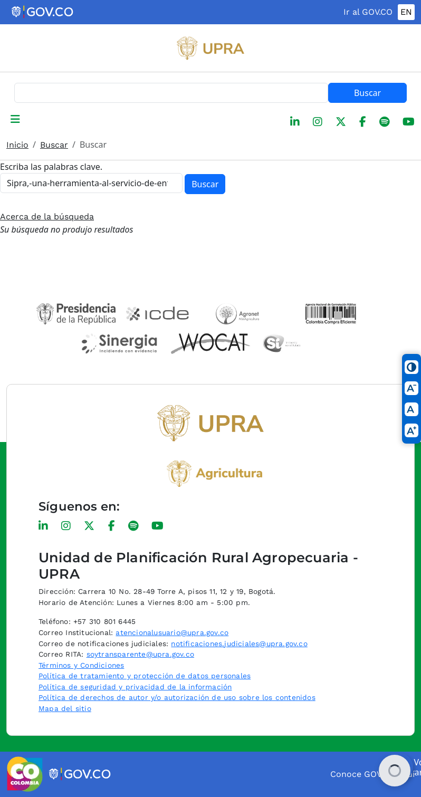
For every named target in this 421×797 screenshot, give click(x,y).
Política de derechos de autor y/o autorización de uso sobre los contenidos (177, 697)
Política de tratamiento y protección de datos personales (145, 675)
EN (406, 12)
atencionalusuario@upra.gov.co (172, 632)
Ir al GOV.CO (368, 12)
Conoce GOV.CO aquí (372, 774)
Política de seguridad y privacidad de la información (135, 687)
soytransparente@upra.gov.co (140, 654)
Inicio (17, 145)
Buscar (367, 93)
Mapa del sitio (65, 708)
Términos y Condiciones (81, 665)
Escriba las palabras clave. (51, 166)
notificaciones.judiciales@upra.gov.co (239, 643)
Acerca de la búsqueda (47, 217)
